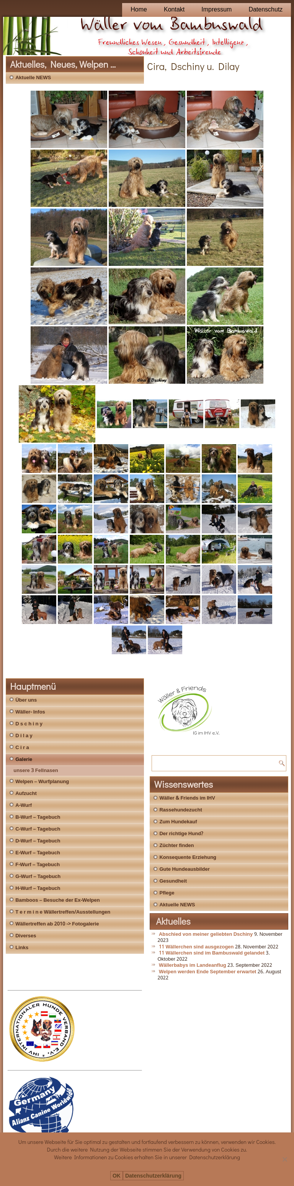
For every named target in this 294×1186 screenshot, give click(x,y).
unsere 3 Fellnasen (35, 770)
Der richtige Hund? (181, 833)
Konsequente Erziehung (187, 857)
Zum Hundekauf (178, 822)
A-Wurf (23, 805)
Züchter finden (176, 845)
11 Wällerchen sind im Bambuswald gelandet (212, 953)
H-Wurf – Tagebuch (37, 888)
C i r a (22, 747)
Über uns (26, 700)
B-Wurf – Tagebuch (37, 817)
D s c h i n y (28, 724)
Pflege (166, 893)
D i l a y (24, 735)
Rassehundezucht (180, 810)
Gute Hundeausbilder (184, 869)
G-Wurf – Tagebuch (37, 876)
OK (117, 1175)
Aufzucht (26, 793)
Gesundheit (173, 881)
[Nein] (284, 1159)
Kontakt (174, 10)
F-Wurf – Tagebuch (37, 864)
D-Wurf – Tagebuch (37, 841)
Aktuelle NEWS (33, 77)
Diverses (25, 936)
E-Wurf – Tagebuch (37, 853)
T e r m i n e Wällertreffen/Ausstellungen (62, 912)
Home (139, 10)
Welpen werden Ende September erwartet (207, 972)
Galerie (23, 759)
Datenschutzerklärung (153, 1175)
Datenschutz (265, 10)
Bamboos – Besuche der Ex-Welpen (57, 900)
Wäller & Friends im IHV (187, 798)
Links (21, 947)
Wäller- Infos (30, 712)
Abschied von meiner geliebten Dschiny (206, 934)
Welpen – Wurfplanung (42, 781)
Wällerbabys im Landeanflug (192, 965)
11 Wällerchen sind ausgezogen (196, 947)
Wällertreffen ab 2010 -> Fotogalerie (57, 924)
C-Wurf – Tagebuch (37, 829)
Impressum (216, 10)
